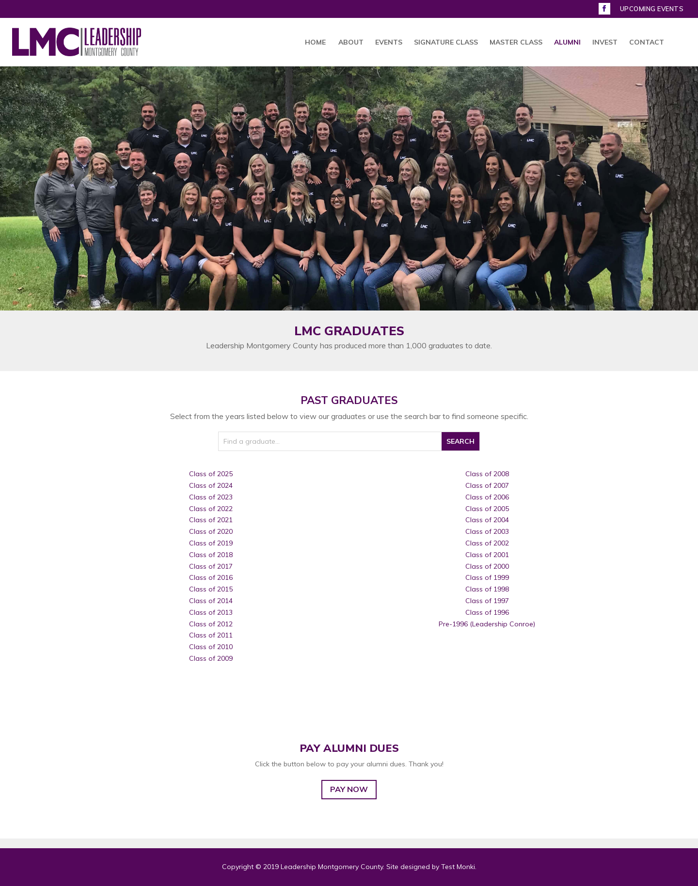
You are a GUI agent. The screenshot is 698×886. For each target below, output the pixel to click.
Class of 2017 (211, 566)
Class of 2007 (487, 485)
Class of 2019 (211, 543)
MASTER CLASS (516, 43)
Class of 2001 (487, 554)
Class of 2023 (211, 497)
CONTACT (646, 43)
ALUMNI (567, 43)
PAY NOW (349, 789)
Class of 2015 (211, 589)
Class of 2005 (487, 508)
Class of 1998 (487, 589)
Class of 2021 (211, 519)
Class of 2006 (487, 497)
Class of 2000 (487, 566)
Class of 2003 (487, 531)
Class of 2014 (211, 600)
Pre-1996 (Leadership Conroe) (487, 624)
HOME (315, 43)
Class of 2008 (487, 473)
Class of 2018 (211, 554)
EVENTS (388, 43)
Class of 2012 (211, 624)
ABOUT (351, 43)
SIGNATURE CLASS (446, 43)
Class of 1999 (487, 577)
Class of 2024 (211, 485)
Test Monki (458, 866)
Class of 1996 (487, 612)
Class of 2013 (211, 612)
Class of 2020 (211, 531)
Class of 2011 (211, 635)
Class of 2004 (487, 519)
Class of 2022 (211, 508)
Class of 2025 (211, 473)
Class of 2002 (487, 543)
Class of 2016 (211, 577)
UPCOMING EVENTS (652, 9)
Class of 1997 (487, 600)
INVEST (605, 43)
